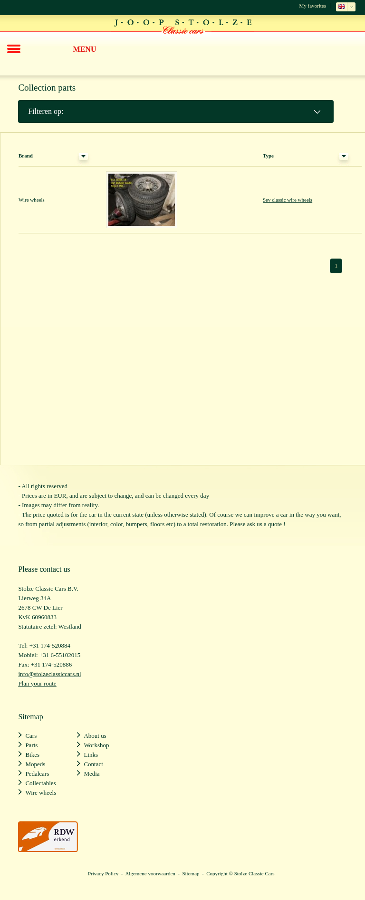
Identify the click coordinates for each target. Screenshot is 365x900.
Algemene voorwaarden (150, 873)
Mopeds (35, 764)
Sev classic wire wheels (287, 200)
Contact (93, 764)
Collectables (40, 783)
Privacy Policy (103, 873)
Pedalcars (37, 773)
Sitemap (190, 873)
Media (91, 773)
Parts (31, 745)
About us (95, 735)
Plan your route (37, 683)
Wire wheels (40, 792)
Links (91, 754)
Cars (31, 735)
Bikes (32, 754)
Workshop (96, 745)
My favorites (312, 6)
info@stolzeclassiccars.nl (49, 673)
